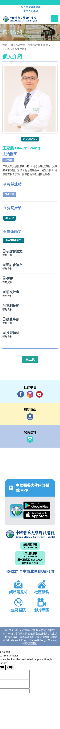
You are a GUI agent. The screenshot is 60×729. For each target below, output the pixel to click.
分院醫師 (8, 160)
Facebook (20, 394)
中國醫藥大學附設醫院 (30, 534)
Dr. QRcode (30, 139)
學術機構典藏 (13, 240)
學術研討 (9, 194)
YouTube (39, 394)
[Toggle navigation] (54, 18)
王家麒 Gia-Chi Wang (14, 48)
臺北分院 (9, 218)
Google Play (36, 506)
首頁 (4, 45)
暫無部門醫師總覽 (38, 45)
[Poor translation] (10, 667)
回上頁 (30, 359)
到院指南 (30, 416)
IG (30, 394)
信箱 (30, 439)
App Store (36, 515)
